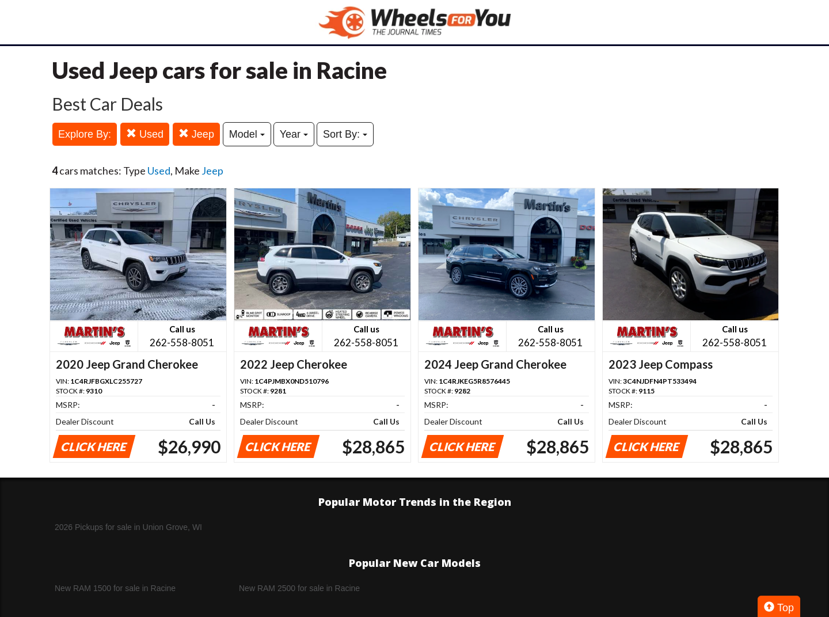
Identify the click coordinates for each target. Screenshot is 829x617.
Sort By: (345, 134)
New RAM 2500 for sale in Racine (299, 588)
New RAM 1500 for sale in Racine (115, 588)
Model (247, 134)
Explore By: (84, 134)
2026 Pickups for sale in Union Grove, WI (128, 527)
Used (144, 134)
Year (294, 134)
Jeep (196, 134)
